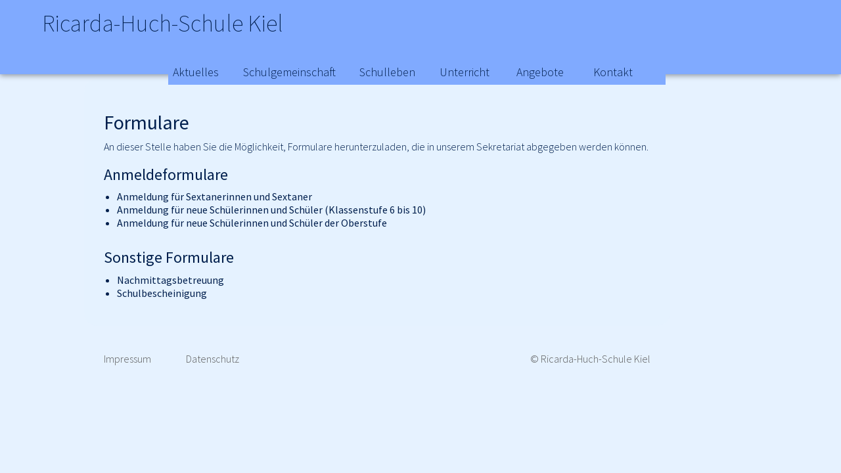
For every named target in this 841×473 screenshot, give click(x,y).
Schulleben (387, 71)
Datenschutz (212, 358)
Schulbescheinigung (162, 293)
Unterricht (464, 71)
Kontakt (613, 71)
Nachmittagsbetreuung (170, 279)
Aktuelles (196, 71)
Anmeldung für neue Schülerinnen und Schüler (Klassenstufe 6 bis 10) (271, 209)
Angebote (540, 71)
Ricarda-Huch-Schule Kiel (193, 26)
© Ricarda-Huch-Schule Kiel (590, 358)
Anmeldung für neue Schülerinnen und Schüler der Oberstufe (252, 222)
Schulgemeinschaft (289, 71)
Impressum (127, 358)
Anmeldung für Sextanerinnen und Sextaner (214, 196)
